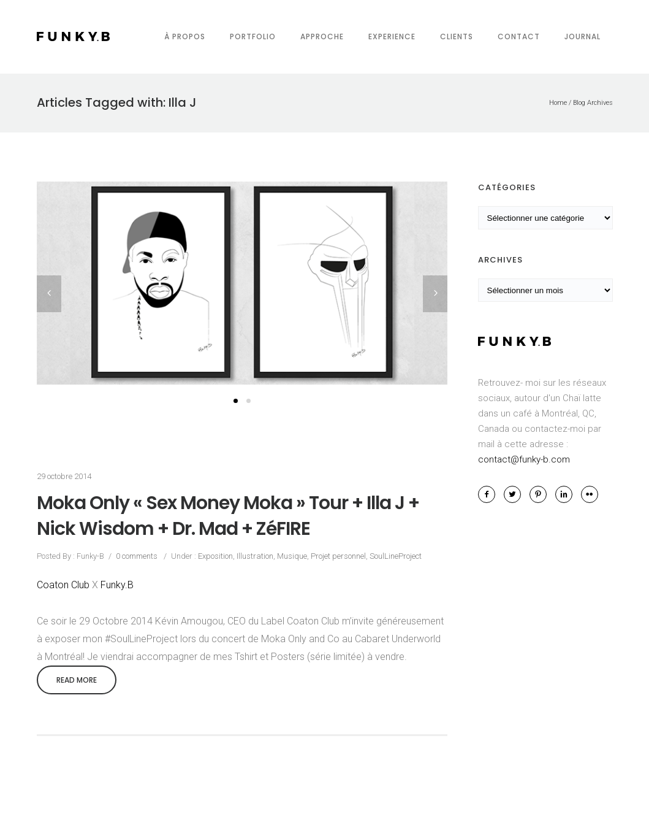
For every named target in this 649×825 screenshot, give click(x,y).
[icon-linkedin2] (567, 494)
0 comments (137, 556)
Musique (292, 556)
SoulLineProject (396, 556)
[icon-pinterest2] (541, 494)
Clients (456, 36)
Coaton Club (63, 585)
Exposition (214, 556)
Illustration (255, 556)
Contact (519, 36)
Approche (322, 36)
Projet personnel (338, 556)
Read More (76, 680)
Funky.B (117, 585)
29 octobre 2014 (64, 476)
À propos (184, 36)
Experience (392, 36)
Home (558, 103)
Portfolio (253, 36)
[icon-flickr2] (589, 494)
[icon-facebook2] (489, 494)
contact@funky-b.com (524, 459)
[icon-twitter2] (515, 494)
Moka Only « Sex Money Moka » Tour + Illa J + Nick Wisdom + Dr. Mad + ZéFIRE (228, 516)
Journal (582, 36)
